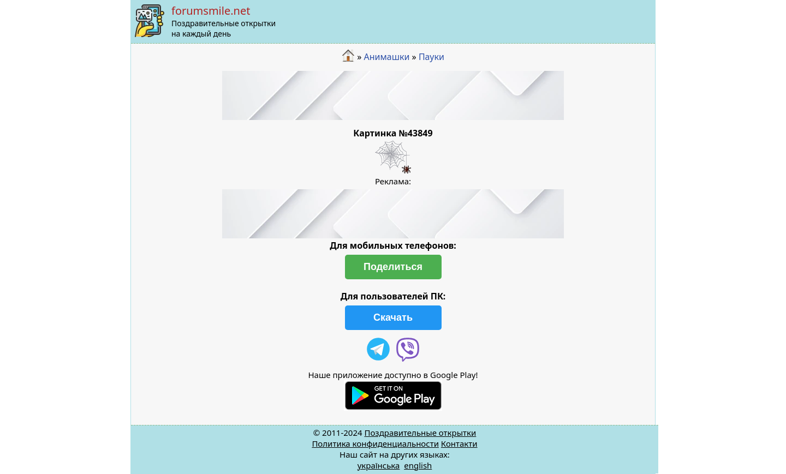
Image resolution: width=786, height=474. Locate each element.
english (418, 465)
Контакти (459, 443)
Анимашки (387, 57)
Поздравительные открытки (420, 432)
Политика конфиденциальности (375, 443)
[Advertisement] (393, 95)
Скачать (393, 317)
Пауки (431, 57)
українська (379, 465)
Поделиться (393, 266)
